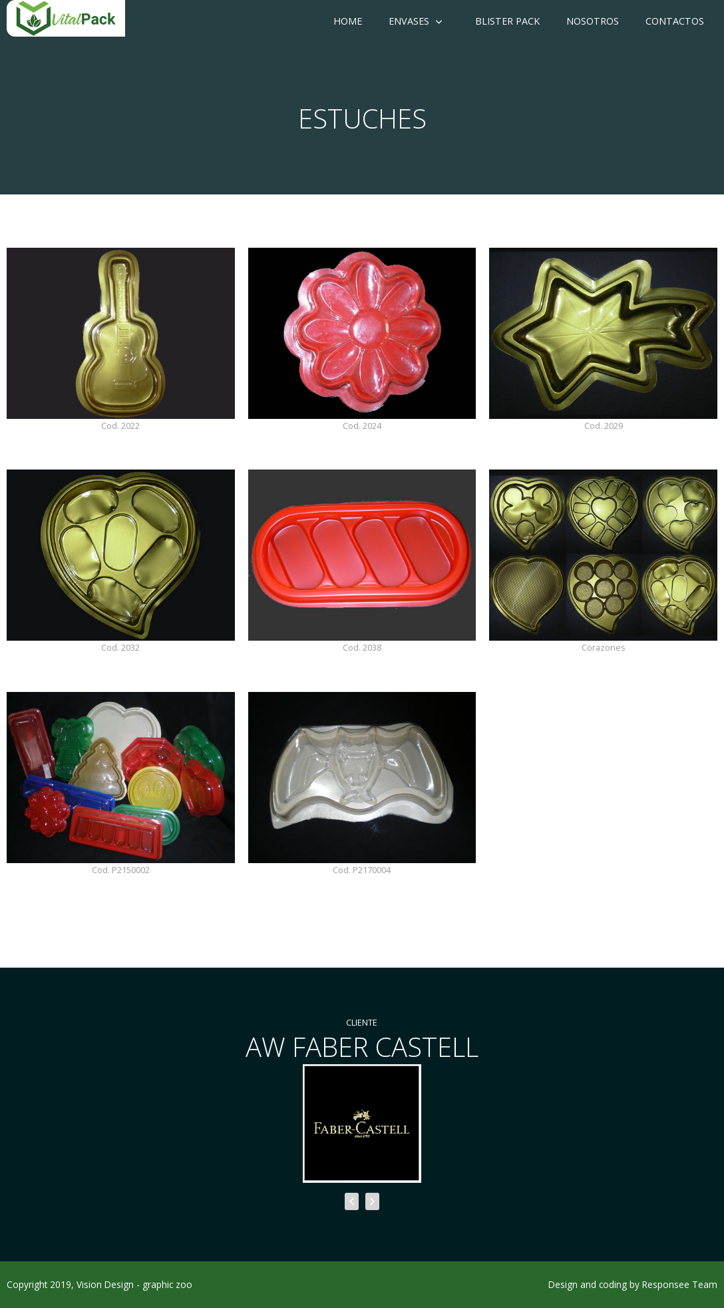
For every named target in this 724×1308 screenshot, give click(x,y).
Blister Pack (507, 21)
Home (347, 21)
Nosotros (592, 21)
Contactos (674, 21)
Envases (409, 21)
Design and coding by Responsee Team (632, 1284)
